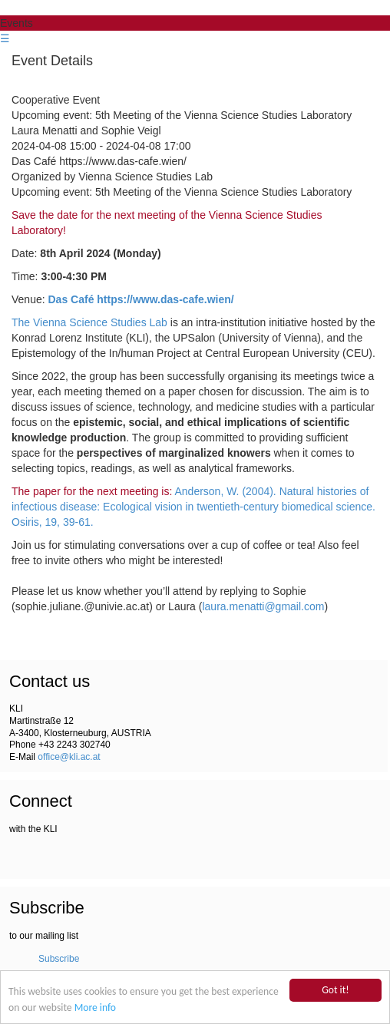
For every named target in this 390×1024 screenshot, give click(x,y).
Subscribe (58, 958)
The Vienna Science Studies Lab (89, 322)
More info (95, 1008)
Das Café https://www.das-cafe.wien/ (141, 299)
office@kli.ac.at (69, 756)
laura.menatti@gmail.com (263, 606)
